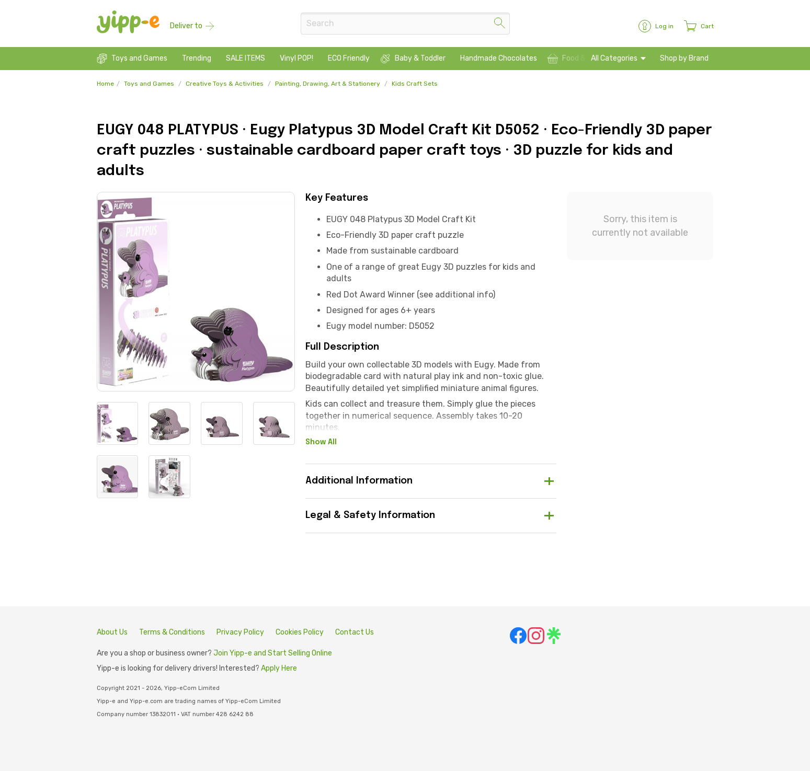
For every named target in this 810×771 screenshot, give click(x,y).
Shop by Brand (684, 58)
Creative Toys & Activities (225, 83)
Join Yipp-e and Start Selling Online (272, 653)
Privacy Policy (240, 632)
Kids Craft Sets (415, 83)
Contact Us (354, 632)
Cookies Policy (300, 632)
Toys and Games (149, 83)
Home (105, 83)
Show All (321, 442)
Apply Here (279, 668)
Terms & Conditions (172, 632)
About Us (112, 632)
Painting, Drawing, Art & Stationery (327, 83)
